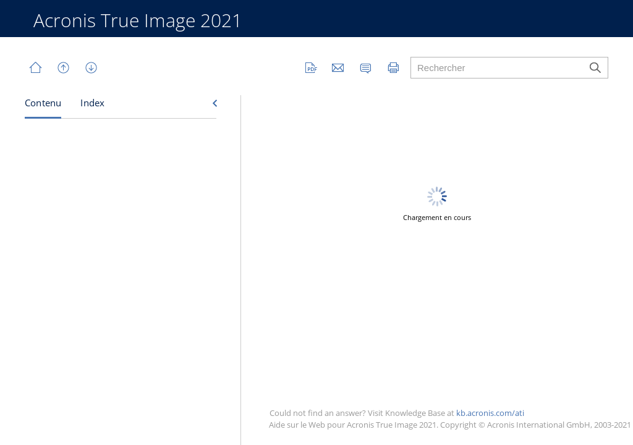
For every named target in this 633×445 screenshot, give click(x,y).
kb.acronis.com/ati (490, 412)
